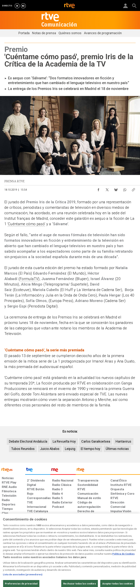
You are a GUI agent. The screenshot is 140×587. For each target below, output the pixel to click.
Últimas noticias (117, 449)
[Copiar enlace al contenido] (133, 188)
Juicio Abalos (49, 449)
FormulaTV (29, 279)
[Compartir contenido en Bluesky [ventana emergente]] (116, 188)
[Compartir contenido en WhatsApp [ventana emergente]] (124, 188)
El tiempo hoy (90, 449)
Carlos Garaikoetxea (95, 441)
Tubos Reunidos (23, 449)
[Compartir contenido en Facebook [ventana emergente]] (98, 188)
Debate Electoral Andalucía (28, 441)
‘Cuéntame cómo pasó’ (26, 224)
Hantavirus (123, 441)
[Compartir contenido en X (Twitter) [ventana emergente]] (107, 188)
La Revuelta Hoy (64, 441)
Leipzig (70, 449)
